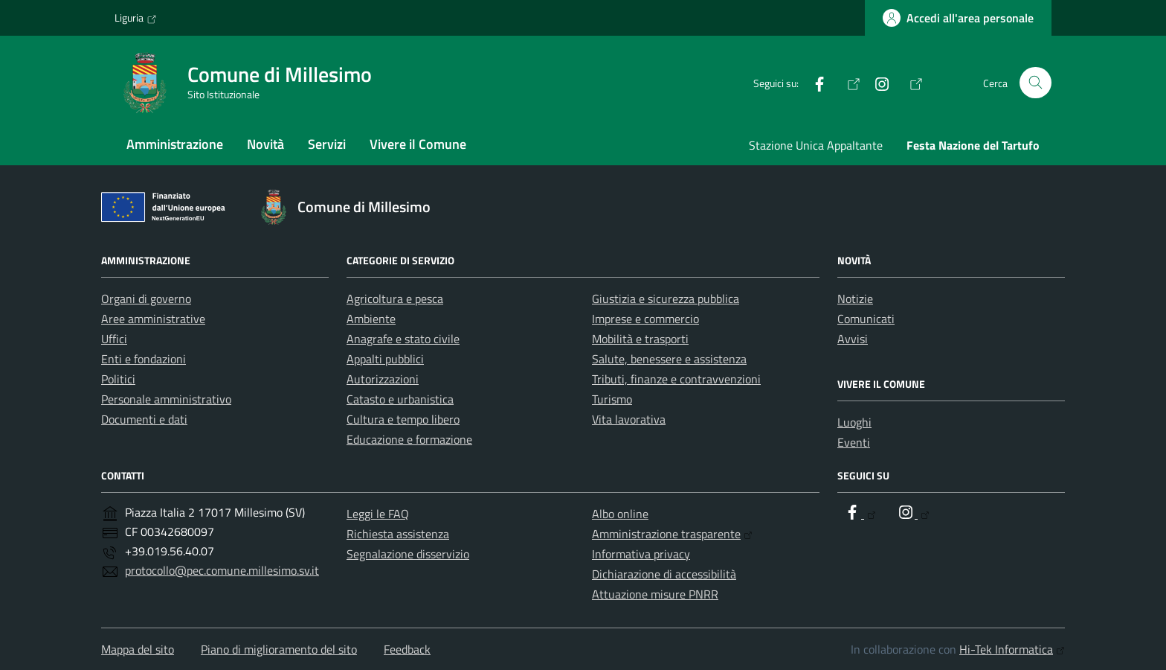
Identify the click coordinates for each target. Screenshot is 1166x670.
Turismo (612, 399)
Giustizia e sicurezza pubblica (665, 298)
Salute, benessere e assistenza (669, 359)
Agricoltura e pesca (395, 298)
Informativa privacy (641, 554)
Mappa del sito (137, 649)
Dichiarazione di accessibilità (664, 574)
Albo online (620, 514)
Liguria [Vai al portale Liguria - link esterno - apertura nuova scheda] (136, 18)
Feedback (407, 649)
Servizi (327, 144)
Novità (265, 144)
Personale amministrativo (166, 399)
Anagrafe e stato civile (403, 339)
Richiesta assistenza (398, 534)
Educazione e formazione (409, 439)
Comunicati (866, 319)
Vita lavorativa (629, 419)
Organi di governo (146, 298)
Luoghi (854, 422)
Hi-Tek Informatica (1012, 649)
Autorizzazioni (383, 379)
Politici (118, 379)
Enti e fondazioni (143, 359)
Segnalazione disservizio (408, 554)
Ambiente (371, 319)
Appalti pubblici (385, 359)
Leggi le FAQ (378, 514)
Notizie (855, 298)
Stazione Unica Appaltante (816, 145)
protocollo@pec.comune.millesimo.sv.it (222, 570)
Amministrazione (174, 144)
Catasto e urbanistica (400, 399)
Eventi (853, 442)
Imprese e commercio (645, 319)
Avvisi (852, 339)
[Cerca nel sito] (1035, 83)
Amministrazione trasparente (672, 534)
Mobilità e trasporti (640, 339)
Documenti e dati (144, 419)
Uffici (114, 339)
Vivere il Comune (418, 144)
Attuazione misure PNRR (655, 594)
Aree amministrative (153, 319)
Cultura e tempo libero (403, 419)
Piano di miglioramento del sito (279, 649)
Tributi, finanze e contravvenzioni (676, 379)
